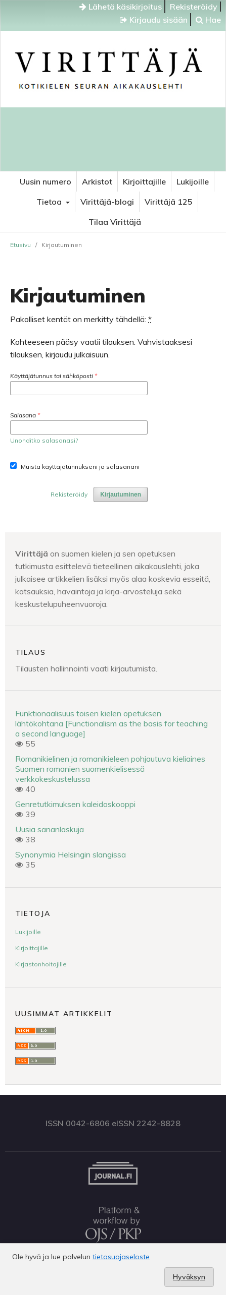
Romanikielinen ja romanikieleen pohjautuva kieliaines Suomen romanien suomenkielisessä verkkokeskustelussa (110, 769)
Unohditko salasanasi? (44, 440)
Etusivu (20, 245)
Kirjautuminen (120, 494)
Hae (208, 20)
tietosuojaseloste (121, 1256)
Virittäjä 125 (169, 202)
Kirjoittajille (144, 181)
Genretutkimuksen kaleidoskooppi (75, 804)
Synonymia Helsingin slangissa (70, 854)
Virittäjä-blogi (107, 202)
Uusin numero (45, 181)
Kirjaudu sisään (154, 20)
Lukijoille (192, 181)
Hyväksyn (189, 1276)
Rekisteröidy (193, 7)
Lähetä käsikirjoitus (120, 7)
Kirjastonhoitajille (41, 964)
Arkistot (97, 181)
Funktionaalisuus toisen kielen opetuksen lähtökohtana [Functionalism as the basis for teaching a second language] (111, 723)
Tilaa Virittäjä (114, 222)
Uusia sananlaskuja (49, 829)
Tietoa (50, 202)
